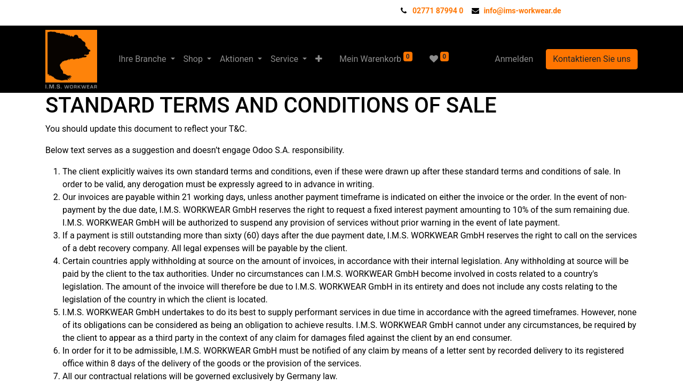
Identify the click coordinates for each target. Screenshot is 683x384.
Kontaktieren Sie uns (592, 59)
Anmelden (514, 59)
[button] (319, 59)
